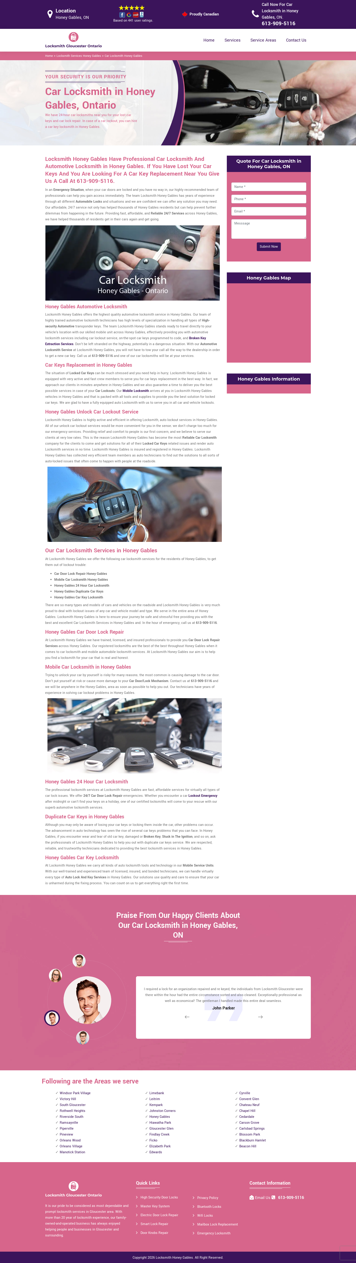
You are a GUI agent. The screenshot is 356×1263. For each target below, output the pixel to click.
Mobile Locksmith (136, 391)
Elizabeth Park (160, 1146)
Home (209, 40)
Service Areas (263, 40)
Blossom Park (249, 1134)
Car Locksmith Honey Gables (123, 56)
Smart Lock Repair (154, 1224)
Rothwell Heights (72, 1111)
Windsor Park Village (75, 1093)
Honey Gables (159, 1116)
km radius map (268, 322)
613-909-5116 (278, 23)
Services (232, 40)
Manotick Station (72, 1152)
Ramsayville (69, 1122)
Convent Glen (249, 1099)
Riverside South (71, 1116)
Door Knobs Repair (154, 1233)
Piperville (67, 1128)
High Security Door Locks (159, 1197)
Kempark (156, 1105)
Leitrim (154, 1099)
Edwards (155, 1152)
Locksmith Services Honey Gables (79, 56)
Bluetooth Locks (209, 1206)
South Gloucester (73, 1105)
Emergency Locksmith (213, 1233)
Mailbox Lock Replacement (217, 1224)
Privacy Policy (207, 1198)
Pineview (66, 1134)
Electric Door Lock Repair (159, 1215)
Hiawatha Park (160, 1122)
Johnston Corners (162, 1111)
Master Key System (155, 1206)
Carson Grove (249, 1122)
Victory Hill (68, 1099)
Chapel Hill (247, 1111)
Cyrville (244, 1093)
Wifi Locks (205, 1215)
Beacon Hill (247, 1146)
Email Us (263, 1198)
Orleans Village (71, 1146)
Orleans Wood (70, 1140)
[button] (83, 1037)
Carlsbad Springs (252, 1128)
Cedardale (246, 1116)
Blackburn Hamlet (252, 1140)
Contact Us (296, 40)
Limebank (156, 1093)
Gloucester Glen (161, 1128)
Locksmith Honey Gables (174, 1257)
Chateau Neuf (249, 1105)
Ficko (153, 1140)
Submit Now (269, 246)
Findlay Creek (159, 1134)
